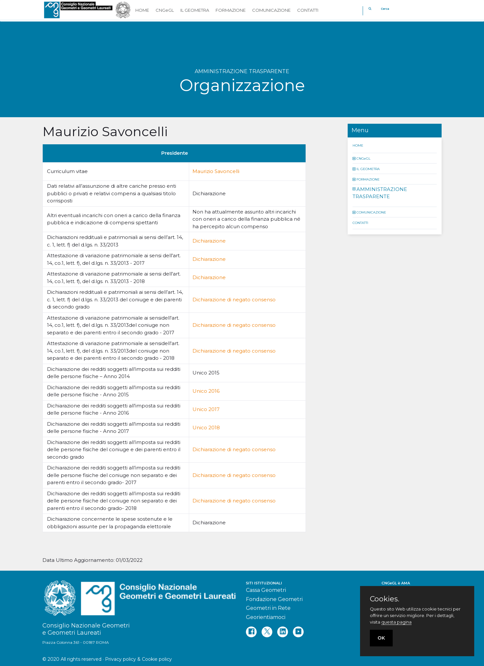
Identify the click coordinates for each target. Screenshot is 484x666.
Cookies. (384, 599)
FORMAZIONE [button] (231, 10)
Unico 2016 (205, 391)
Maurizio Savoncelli (215, 171)
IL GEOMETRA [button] (194, 10)
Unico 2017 (205, 409)
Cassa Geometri (266, 590)
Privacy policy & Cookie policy (138, 659)
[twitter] (267, 631)
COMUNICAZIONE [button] (271, 10)
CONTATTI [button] (307, 10)
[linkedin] (282, 631)
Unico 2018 (206, 427)
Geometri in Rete (268, 608)
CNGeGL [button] (165, 10)
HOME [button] (142, 10)
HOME (358, 145)
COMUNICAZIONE (371, 212)
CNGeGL (363, 158)
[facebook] (251, 631)
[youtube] (298, 631)
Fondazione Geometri (274, 599)
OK (381, 638)
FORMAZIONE (368, 179)
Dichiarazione (209, 241)
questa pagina (396, 622)
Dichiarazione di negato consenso (234, 299)
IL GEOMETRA (368, 168)
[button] (354, 158)
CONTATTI (360, 222)
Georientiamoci (265, 617)
